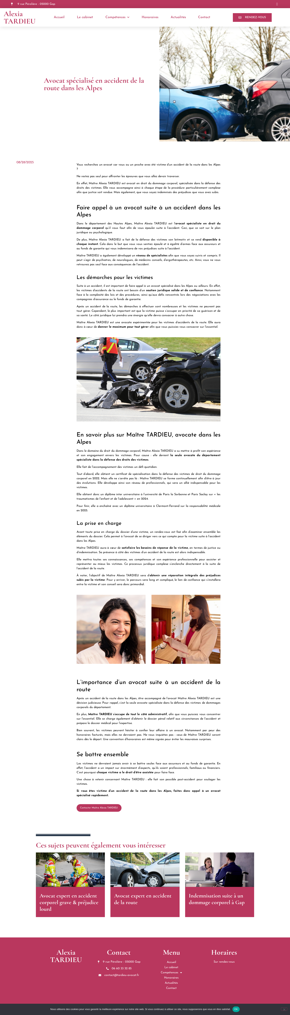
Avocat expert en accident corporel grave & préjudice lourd (69, 902)
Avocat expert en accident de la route (142, 899)
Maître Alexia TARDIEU (104, 183)
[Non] (284, 1009)
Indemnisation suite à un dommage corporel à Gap (217, 899)
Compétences (117, 17)
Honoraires (150, 17)
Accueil (59, 17)
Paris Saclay (199, 494)
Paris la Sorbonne (175, 494)
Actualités (178, 17)
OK (236, 1009)
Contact (204, 17)
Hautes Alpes (123, 223)
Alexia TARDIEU (20, 17)
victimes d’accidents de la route (185, 322)
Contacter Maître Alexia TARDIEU (99, 808)
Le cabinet (85, 17)
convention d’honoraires (125, 739)
